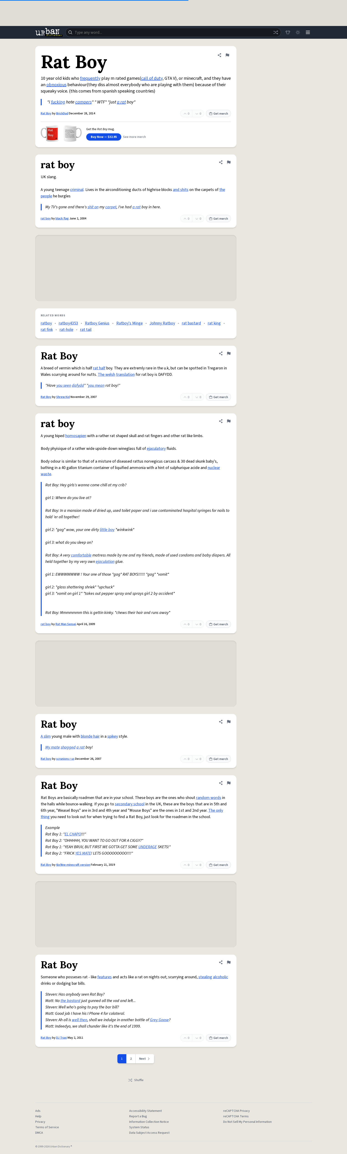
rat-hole (66, 329)
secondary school (129, 804)
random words (208, 798)
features (104, 977)
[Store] (288, 32)
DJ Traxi (61, 1038)
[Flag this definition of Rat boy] (228, 721)
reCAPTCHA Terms (236, 1116)
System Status (139, 1127)
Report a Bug (138, 1116)
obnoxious (56, 85)
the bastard (70, 1001)
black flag (62, 218)
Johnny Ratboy (162, 323)
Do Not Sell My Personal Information (247, 1122)
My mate (52, 747)
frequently (90, 78)
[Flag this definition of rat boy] (228, 162)
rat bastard (191, 323)
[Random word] (275, 32)
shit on (93, 207)
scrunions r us (65, 759)
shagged (68, 747)
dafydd (78, 385)
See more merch (134, 137)
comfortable (81, 555)
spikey (112, 736)
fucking (58, 102)
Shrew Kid (63, 397)
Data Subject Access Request (149, 1133)
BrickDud (62, 113)
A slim (46, 736)
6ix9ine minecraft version (73, 865)
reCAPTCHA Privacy (236, 1111)
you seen (63, 385)
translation (125, 374)
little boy (107, 530)
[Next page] (145, 1058)
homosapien (75, 436)
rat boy (46, 218)
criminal (77, 190)
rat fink (47, 329)
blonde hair (90, 736)
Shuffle (136, 1080)
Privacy (40, 1122)
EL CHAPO (73, 834)
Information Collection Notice (149, 1122)
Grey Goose (159, 1020)
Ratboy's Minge (129, 323)
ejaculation (105, 561)
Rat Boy (46, 113)
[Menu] (308, 32)
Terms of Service (47, 1127)
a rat (121, 102)
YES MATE (83, 853)
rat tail (85, 329)
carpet (111, 207)
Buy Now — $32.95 (104, 137)
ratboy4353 (68, 323)
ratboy (46, 323)
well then (79, 1020)
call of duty (151, 78)
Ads (38, 1111)
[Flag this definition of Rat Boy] (227, 55)
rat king (214, 323)
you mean (96, 385)
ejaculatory (156, 448)
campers (83, 102)
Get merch (218, 113)
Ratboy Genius (97, 323)
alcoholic (220, 977)
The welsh (106, 374)
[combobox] (173, 32)
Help (38, 1116)
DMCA (39, 1133)
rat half (99, 368)
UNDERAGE (147, 847)
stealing (205, 977)
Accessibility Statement (145, 1111)
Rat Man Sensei (66, 624)
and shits (180, 190)
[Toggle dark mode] (298, 32)
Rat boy (46, 759)
